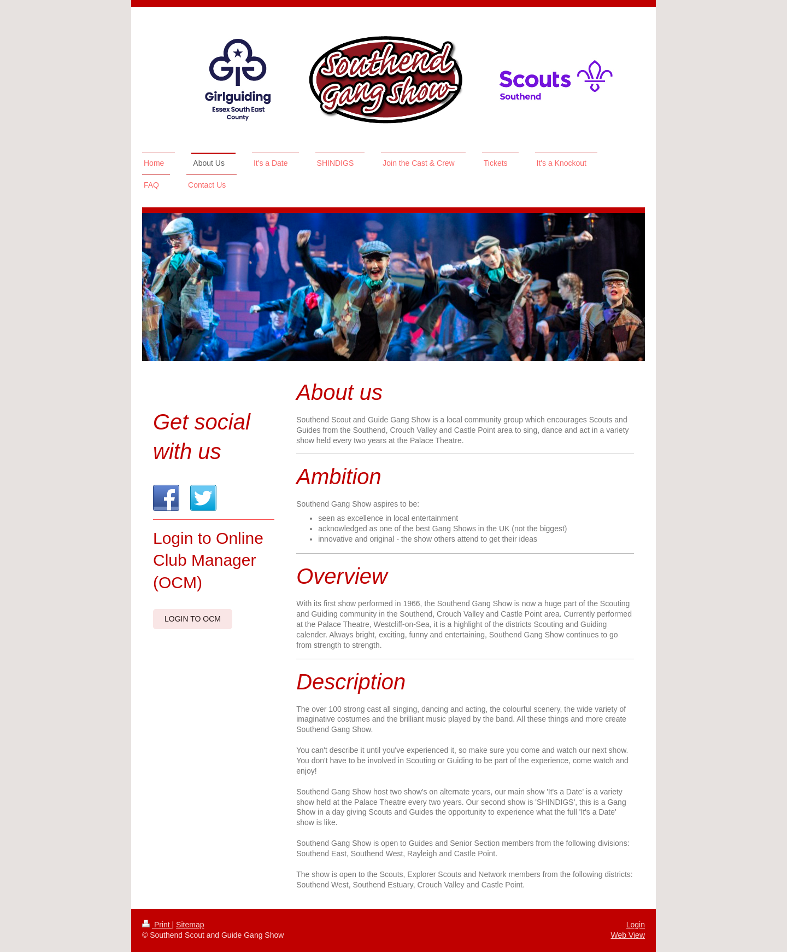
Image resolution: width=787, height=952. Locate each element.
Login (635, 924)
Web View (627, 935)
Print (157, 924)
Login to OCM (193, 618)
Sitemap (190, 924)
